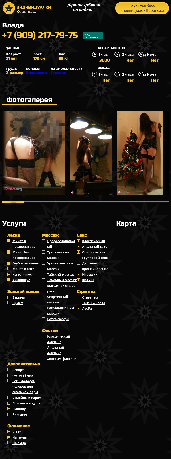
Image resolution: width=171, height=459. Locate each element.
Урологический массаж (60, 266)
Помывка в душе (26, 403)
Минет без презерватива (23, 255)
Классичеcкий (93, 241)
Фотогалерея (29, 100)
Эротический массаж (58, 255)
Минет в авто (23, 269)
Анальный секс (94, 246)
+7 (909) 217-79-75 (52, 35)
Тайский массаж (60, 274)
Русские (58, 73)
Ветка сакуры (58, 319)
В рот (16, 432)
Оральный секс (94, 252)
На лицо (19, 443)
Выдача (18, 297)
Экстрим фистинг (61, 359)
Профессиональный (61, 244)
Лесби (87, 308)
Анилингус (21, 280)
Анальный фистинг (55, 350)
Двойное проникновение (95, 266)
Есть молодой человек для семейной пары (25, 386)
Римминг (20, 414)
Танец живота (93, 303)
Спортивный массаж (57, 299)
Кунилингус (22, 274)
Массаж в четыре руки (61, 288)
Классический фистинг (58, 339)
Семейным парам (26, 397)
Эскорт (18, 370)
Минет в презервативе (23, 244)
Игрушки (90, 274)
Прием (17, 303)
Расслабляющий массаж (60, 311)
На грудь (19, 437)
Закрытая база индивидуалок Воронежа (142, 8)
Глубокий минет (26, 263)
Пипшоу (19, 409)
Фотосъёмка (22, 375)
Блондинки (36, 73)
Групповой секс (95, 258)
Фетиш (88, 280)
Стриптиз (90, 297)
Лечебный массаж (62, 280)
